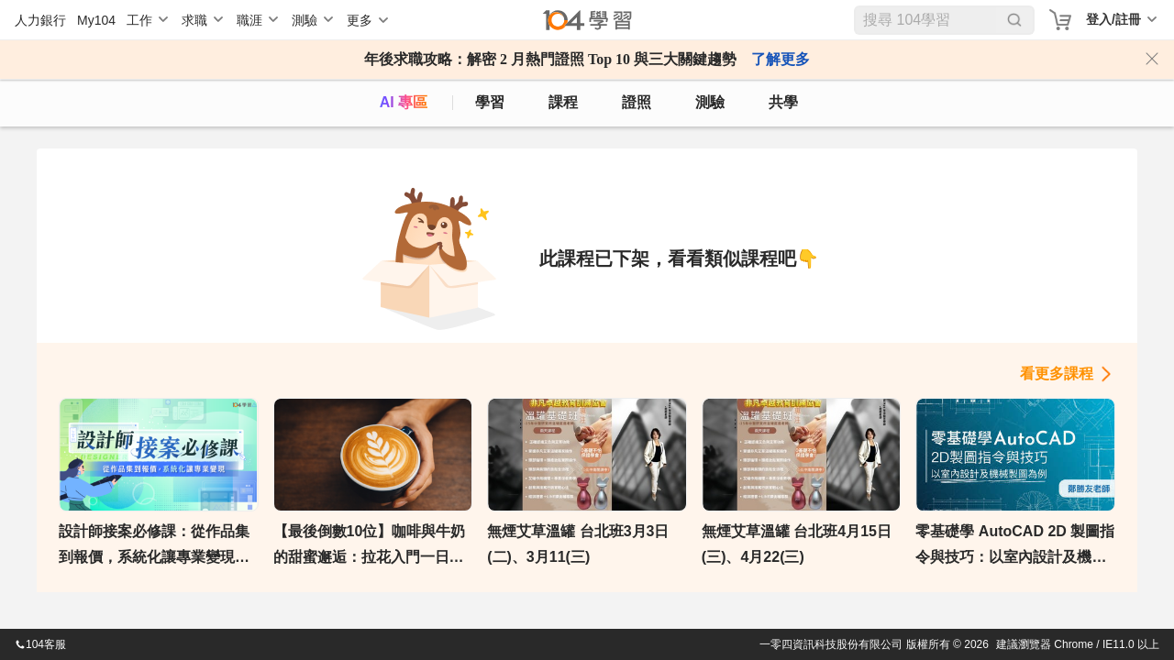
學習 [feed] (489, 102)
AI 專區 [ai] (403, 102)
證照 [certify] (636, 102)
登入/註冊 (1113, 19)
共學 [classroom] (783, 102)
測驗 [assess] (710, 102)
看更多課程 (1056, 373)
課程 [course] (563, 102)
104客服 (40, 644)
